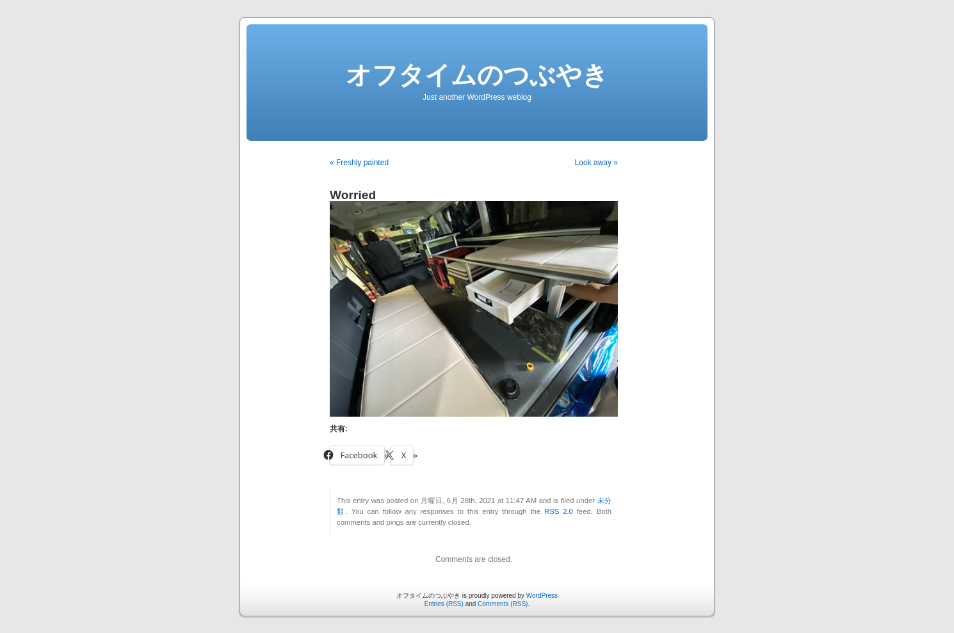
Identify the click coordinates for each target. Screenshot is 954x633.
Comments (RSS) (503, 603)
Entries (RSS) (444, 603)
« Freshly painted (359, 162)
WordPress (542, 595)
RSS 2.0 (558, 511)
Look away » (596, 162)
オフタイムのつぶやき (477, 75)
